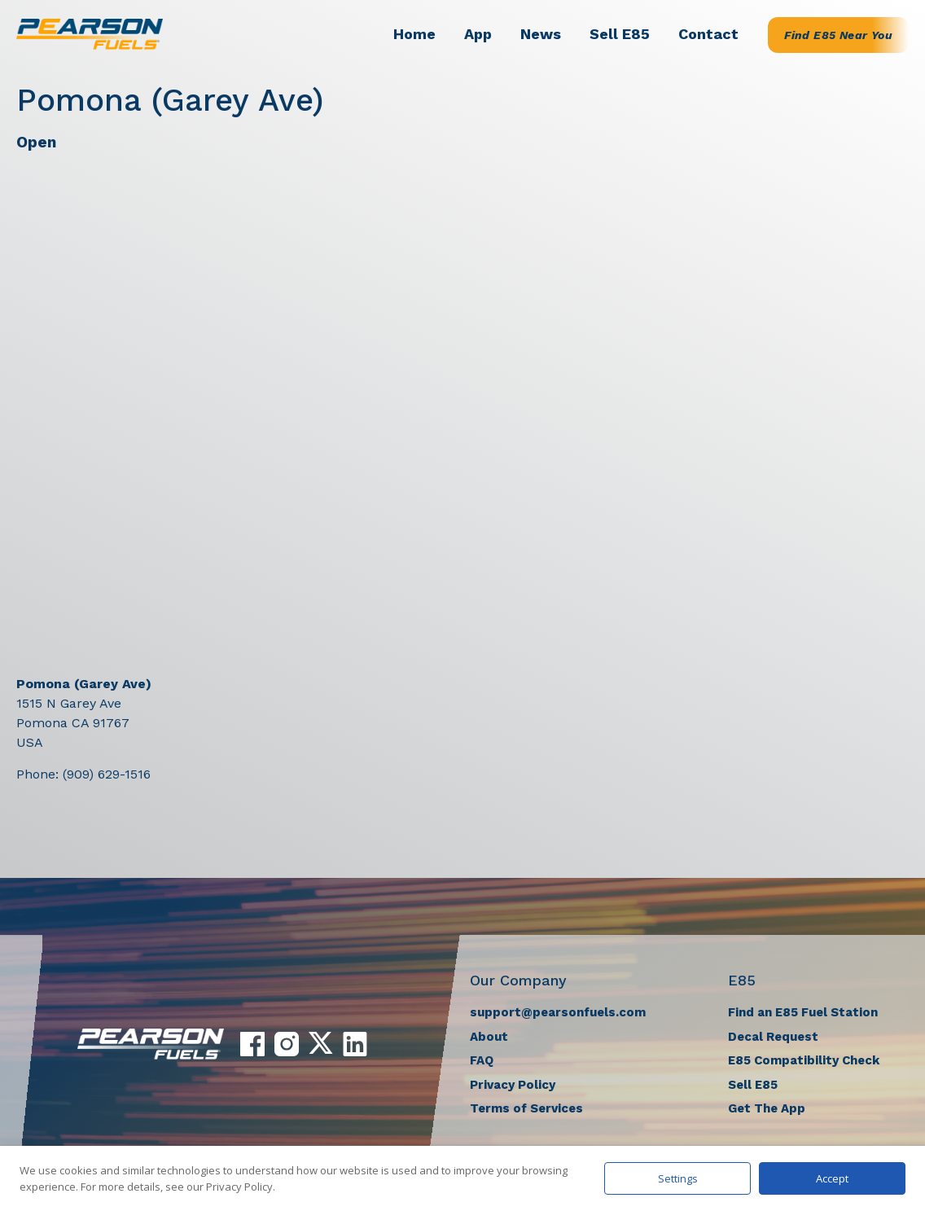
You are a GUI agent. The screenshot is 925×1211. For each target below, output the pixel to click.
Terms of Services (526, 1108)
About (489, 1036)
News (540, 33)
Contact (708, 33)
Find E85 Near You (838, 35)
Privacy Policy (512, 1084)
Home (414, 33)
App (478, 33)
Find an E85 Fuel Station (803, 1012)
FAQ (481, 1060)
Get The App (766, 1108)
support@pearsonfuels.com (558, 1012)
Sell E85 (620, 33)
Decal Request (773, 1036)
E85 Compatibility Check (803, 1060)
